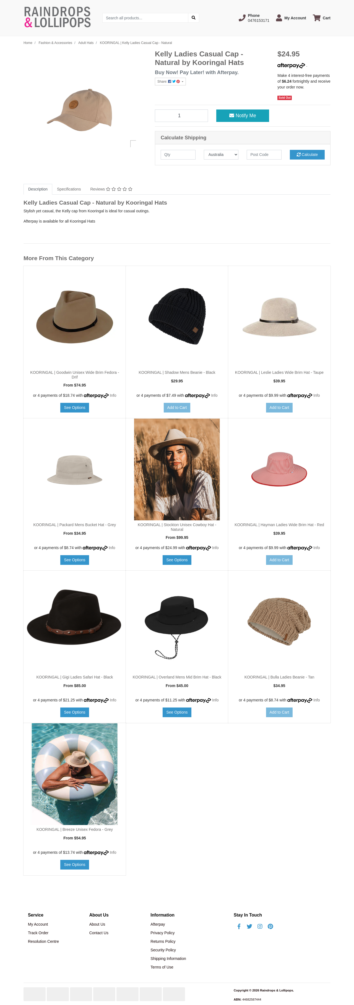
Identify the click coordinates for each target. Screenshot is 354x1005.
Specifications (69, 189)
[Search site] (193, 18)
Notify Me (242, 115)
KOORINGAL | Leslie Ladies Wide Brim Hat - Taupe (279, 372)
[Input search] (145, 18)
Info (113, 395)
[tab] (38, 189)
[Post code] (264, 155)
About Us (97, 924)
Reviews (111, 189)
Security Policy (163, 950)
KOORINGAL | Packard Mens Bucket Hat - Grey (74, 525)
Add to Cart (177, 407)
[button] (254, 18)
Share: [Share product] (169, 81)
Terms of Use (161, 967)
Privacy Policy (162, 933)
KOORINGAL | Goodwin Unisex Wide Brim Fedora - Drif (74, 374)
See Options (74, 407)
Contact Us (98, 933)
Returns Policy (162, 941)
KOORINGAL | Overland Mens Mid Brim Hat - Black (177, 677)
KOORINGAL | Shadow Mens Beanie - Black (177, 372)
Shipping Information (168, 958)
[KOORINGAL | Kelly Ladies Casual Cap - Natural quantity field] (181, 115)
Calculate (307, 154)
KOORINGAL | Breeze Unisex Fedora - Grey (75, 829)
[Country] (221, 155)
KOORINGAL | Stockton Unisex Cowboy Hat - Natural (177, 527)
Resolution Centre (43, 941)
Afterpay (157, 924)
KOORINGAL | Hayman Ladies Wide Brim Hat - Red (279, 525)
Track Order (38, 933)
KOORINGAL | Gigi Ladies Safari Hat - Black (74, 677)
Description (38, 189)
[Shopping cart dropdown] (321, 17)
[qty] (178, 155)
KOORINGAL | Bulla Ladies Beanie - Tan (279, 677)
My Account (38, 924)
